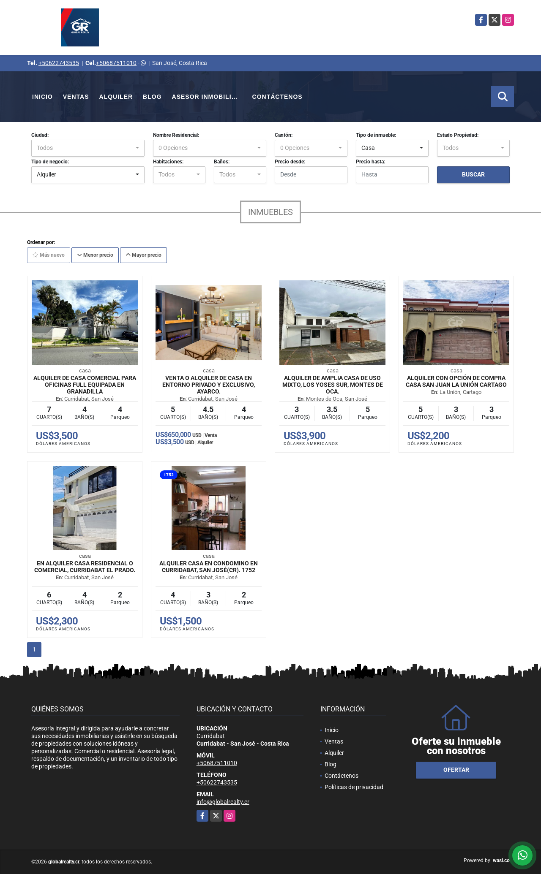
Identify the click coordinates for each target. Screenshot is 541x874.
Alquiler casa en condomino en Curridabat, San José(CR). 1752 (208, 566)
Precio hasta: (370, 162)
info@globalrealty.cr (223, 801)
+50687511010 (116, 63)
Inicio (42, 96)
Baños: (222, 162)
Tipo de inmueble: (376, 135)
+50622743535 (58, 63)
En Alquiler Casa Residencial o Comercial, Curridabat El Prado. (84, 566)
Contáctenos (277, 96)
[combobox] (88, 148)
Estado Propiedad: (457, 135)
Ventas (76, 96)
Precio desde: (290, 162)
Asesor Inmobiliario (209, 96)
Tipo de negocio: (50, 162)
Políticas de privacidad (354, 787)
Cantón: (283, 135)
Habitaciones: (168, 162)
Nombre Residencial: (176, 135)
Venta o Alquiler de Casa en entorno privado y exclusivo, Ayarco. (208, 385)
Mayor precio (143, 255)
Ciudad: (40, 135)
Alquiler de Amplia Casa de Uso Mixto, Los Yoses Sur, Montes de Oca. (332, 385)
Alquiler (116, 96)
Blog (152, 96)
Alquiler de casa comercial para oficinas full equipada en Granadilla (84, 385)
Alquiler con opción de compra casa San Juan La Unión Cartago (456, 381)
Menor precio (95, 255)
